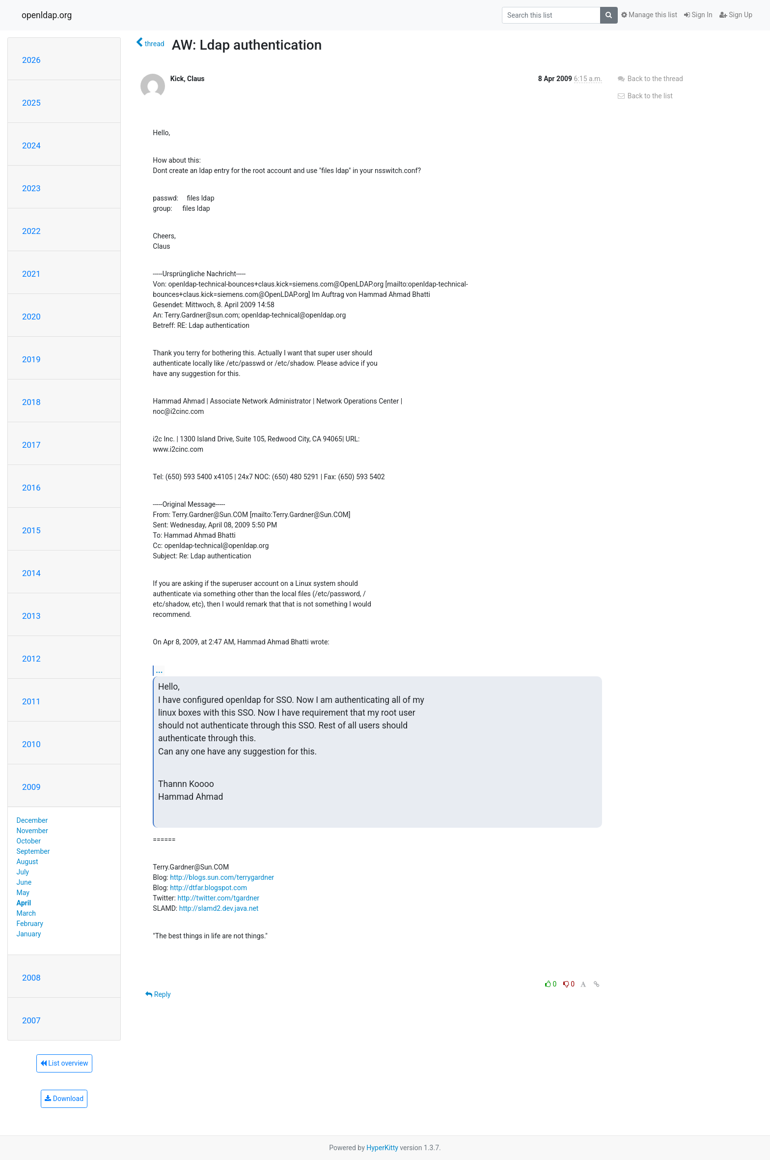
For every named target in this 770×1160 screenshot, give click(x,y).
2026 (31, 60)
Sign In (698, 15)
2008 (31, 978)
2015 (31, 530)
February (30, 924)
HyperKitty (382, 1148)
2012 (31, 659)
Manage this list (649, 15)
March (26, 913)
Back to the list (644, 96)
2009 (31, 787)
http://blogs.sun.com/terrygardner (222, 877)
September (33, 851)
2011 (31, 701)
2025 (31, 103)
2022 (31, 231)
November (32, 831)
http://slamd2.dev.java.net (219, 908)
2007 (31, 1020)
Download (64, 1098)
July (23, 872)
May (23, 893)
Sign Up (735, 15)
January (29, 934)
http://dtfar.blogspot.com (208, 888)
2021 (31, 274)
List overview (64, 1063)
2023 (31, 188)
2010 (31, 744)
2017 (31, 445)
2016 (31, 488)
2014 (31, 573)
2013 (31, 616)
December (32, 820)
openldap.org (47, 15)
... (159, 670)
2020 (31, 316)
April (24, 903)
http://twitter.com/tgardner (218, 898)
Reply (157, 994)
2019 (31, 359)
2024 (31, 145)
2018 (31, 402)
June (24, 882)
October (29, 841)
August (27, 862)
